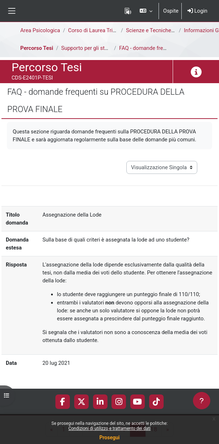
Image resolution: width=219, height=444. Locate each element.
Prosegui (109, 437)
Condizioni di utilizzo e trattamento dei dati (109, 428)
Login (197, 11)
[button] (146, 11)
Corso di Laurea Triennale (98, 30)
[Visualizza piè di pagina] (201, 400)
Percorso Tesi (36, 48)
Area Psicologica (40, 30)
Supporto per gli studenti (90, 48)
